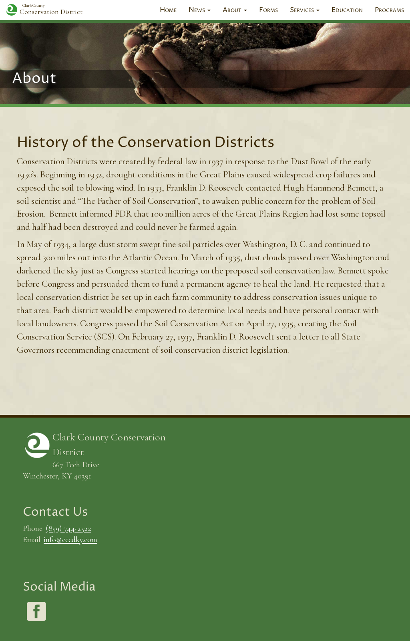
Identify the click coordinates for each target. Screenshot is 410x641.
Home (168, 10)
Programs (389, 10)
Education (347, 10)
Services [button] (305, 10)
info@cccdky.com (70, 540)
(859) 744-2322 (68, 528)
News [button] (200, 10)
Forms (268, 10)
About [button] (235, 10)
